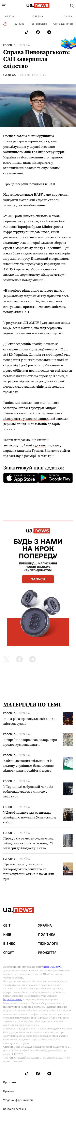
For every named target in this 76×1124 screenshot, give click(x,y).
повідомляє (38, 184)
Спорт (8, 952)
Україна (24, 45)
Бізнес (9, 943)
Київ (7, 934)
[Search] (72, 5)
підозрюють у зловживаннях (26, 418)
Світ (7, 925)
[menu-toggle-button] (4, 5)
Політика (46, 934)
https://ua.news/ (52, 966)
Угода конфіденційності (18, 1100)
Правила (8, 1091)
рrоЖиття (47, 952)
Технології (48, 943)
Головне (9, 45)
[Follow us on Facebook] (38, 32)
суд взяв (39, 445)
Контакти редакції (14, 1109)
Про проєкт (10, 1082)
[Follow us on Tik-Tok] (27, 32)
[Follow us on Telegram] (49, 32)
